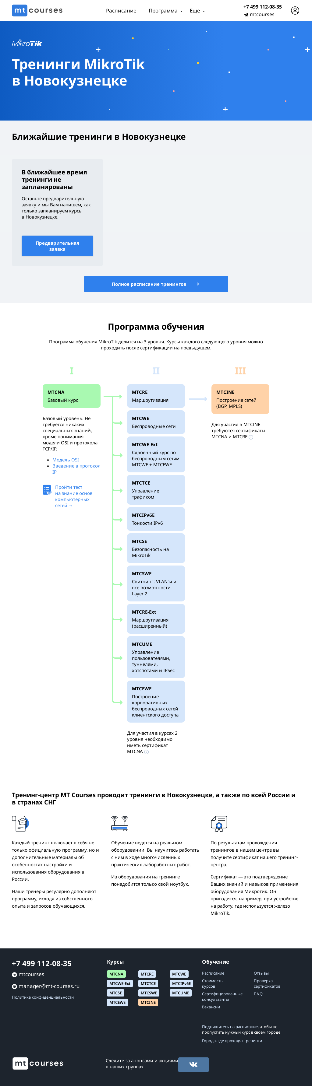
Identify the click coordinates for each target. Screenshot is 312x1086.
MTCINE (148, 1002)
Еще (195, 10)
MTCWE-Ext (119, 983)
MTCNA (116, 974)
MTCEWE (117, 1002)
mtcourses (262, 14)
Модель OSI (65, 460)
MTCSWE (149, 993)
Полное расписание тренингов (156, 284)
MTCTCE (148, 983)
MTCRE (147, 974)
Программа (163, 10)
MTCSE (115, 993)
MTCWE (179, 974)
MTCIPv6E (181, 983)
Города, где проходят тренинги (232, 1040)
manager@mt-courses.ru (49, 986)
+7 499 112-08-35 (262, 6)
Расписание (121, 10)
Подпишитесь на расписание (230, 1026)
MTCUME (180, 993)
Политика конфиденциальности (43, 997)
